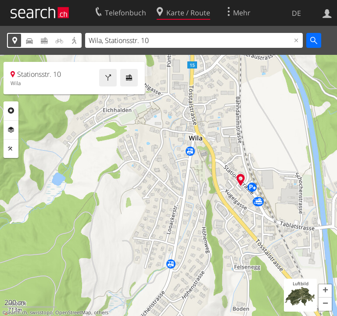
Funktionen (11, 149)
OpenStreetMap (73, 312)
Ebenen (11, 130)
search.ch (16, 312)
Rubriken (11, 110)
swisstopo (41, 312)
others (101, 312)
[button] (325, 291)
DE (296, 13)
